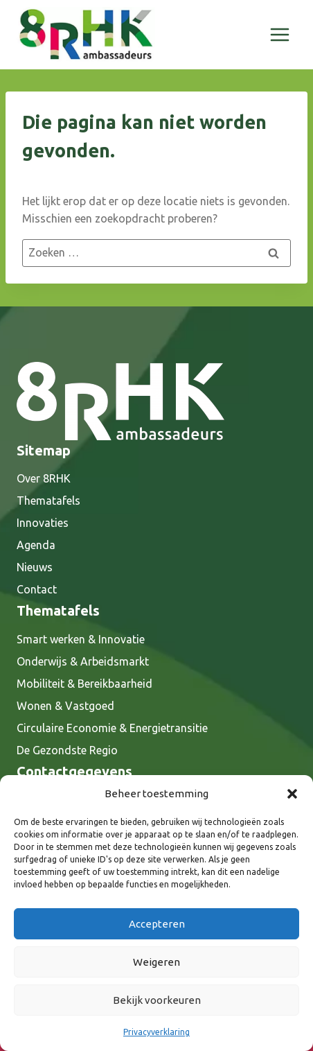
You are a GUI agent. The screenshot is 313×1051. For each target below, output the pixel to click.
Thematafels (48, 500)
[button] (292, 794)
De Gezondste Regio (67, 750)
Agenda (36, 545)
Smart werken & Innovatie (81, 639)
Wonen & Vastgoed (65, 706)
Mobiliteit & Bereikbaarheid (84, 683)
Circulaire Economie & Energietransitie (112, 728)
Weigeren (156, 962)
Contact (37, 589)
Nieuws (35, 567)
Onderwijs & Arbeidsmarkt (83, 661)
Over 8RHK (44, 478)
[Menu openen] (279, 34)
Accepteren (157, 924)
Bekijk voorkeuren (157, 1000)
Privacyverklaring (156, 1031)
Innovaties (43, 522)
